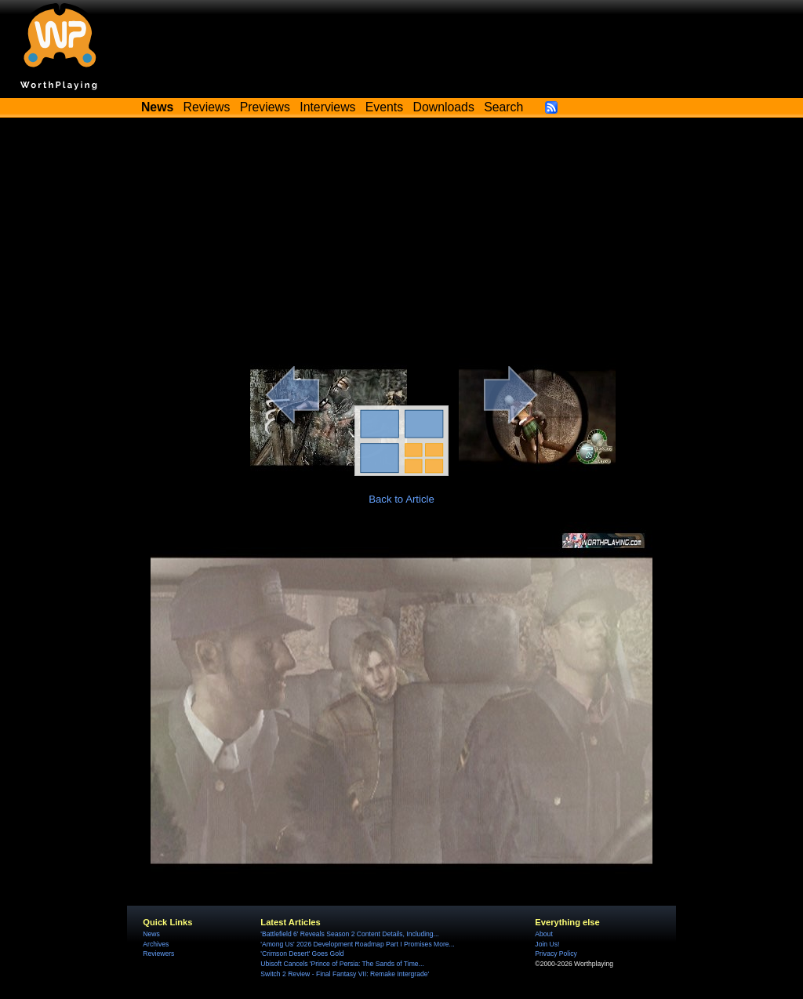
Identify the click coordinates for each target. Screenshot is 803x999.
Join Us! (547, 944)
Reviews (207, 107)
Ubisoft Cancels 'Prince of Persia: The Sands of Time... (341, 964)
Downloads (443, 107)
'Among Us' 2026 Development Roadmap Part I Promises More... (357, 944)
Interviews (327, 107)
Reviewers (158, 953)
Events (384, 107)
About (543, 934)
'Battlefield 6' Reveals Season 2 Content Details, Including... (349, 934)
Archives (156, 944)
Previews (265, 107)
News (151, 934)
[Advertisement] (401, 241)
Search (503, 107)
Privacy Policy (555, 953)
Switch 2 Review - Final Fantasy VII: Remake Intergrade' (344, 974)
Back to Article (401, 499)
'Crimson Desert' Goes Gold (301, 953)
